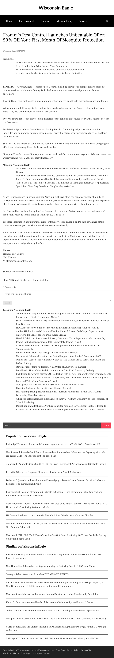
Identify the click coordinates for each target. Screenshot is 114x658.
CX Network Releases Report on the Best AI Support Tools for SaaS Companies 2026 (58, 356)
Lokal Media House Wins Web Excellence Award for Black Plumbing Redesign (55, 370)
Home (9, 21)
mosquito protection (47, 101)
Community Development (74, 32)
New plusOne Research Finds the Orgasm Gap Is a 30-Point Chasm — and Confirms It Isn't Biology (56, 618)
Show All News (10, 280)
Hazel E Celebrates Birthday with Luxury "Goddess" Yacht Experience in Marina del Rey (61, 338)
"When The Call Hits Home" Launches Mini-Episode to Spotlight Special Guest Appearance (62, 182)
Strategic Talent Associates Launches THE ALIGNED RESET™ (37, 574)
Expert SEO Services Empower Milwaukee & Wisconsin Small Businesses (43, 472)
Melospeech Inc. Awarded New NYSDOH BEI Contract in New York (50, 384)
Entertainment (26, 21)
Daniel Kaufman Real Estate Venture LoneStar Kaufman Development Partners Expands (61, 406)
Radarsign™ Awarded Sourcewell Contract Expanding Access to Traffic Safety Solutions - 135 (53, 444)
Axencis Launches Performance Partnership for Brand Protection (49, 73)
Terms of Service (46, 650)
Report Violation (41, 280)
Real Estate (48, 32)
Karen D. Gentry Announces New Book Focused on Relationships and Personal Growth (60, 179)
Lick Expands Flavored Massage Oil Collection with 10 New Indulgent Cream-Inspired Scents (63, 374)
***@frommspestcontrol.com (17, 261)
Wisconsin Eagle (56, 8)
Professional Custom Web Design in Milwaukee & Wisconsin (47, 352)
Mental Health (13, 32)
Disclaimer (25, 280)
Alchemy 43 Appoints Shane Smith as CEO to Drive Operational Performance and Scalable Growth (56, 464)
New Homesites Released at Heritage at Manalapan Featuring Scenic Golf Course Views (50, 566)
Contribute (60, 650)
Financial (45, 21)
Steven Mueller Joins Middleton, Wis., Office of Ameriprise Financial (51, 367)
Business (83, 21)
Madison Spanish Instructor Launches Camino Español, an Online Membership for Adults (62, 175)
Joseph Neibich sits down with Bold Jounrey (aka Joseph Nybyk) (48, 342)
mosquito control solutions (35, 204)
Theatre (32, 32)
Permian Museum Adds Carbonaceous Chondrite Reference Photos (50, 69)
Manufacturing (64, 21)
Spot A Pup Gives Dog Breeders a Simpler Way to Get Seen (45, 186)
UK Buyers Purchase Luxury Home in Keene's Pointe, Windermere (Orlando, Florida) (49, 515)
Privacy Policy (73, 650)
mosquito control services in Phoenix (55, 222)
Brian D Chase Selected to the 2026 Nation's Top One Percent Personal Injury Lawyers (60, 409)
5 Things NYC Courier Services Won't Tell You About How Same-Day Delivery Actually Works (53, 638)
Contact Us (86, 650)
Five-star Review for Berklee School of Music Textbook (44, 388)
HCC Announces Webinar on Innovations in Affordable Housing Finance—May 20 (57, 327)
